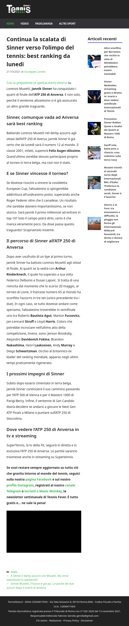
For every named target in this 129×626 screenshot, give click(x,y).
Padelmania (44, 23)
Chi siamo (41, 620)
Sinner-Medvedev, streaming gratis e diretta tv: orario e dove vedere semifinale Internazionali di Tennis (113, 96)
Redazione (55, 620)
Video (25, 23)
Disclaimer (87, 620)
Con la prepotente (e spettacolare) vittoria (37, 83)
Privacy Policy (71, 620)
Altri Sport (67, 23)
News (10, 23)
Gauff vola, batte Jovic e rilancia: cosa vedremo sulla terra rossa (112, 152)
